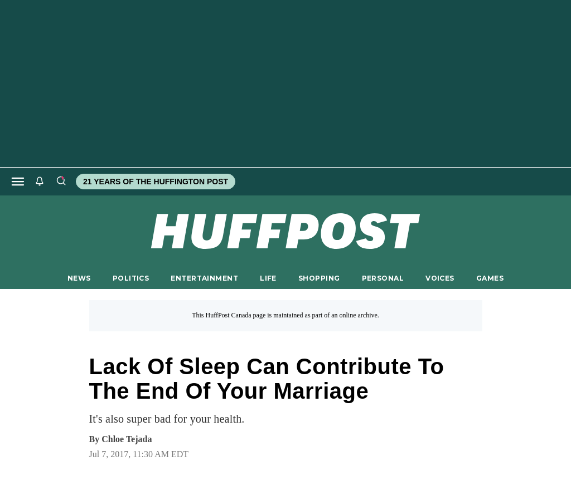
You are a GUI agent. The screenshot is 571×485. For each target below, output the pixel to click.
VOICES (439, 278)
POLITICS (131, 278)
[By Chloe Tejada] (126, 439)
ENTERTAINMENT (204, 278)
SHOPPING (319, 278)
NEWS (79, 278)
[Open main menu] (18, 181)
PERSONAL (383, 278)
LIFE (268, 278)
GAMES (490, 278)
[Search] (61, 181)
